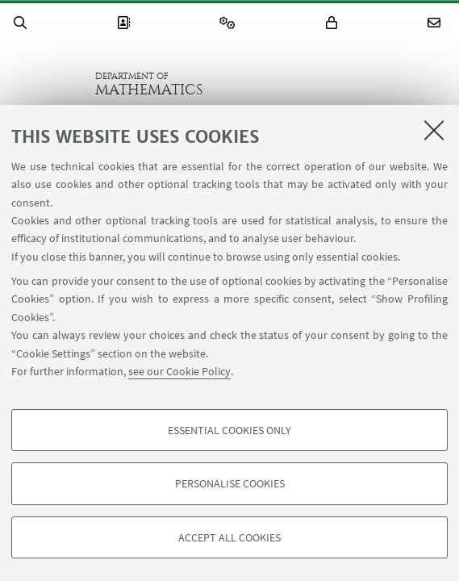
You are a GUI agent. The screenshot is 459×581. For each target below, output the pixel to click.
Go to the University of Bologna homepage (47, 84)
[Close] (434, 130)
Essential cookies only (229, 430)
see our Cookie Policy (179, 371)
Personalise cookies (230, 483)
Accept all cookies (229, 537)
